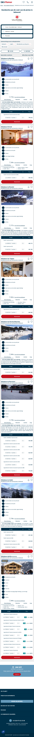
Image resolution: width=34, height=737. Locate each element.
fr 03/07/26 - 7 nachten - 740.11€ (11, 117)
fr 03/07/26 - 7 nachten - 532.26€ (11, 372)
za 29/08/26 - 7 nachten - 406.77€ (11, 243)
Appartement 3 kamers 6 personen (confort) (11, 632)
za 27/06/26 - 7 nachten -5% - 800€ (9, 617)
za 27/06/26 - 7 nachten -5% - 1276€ (9, 641)
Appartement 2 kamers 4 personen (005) (11, 544)
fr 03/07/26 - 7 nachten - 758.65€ (11, 471)
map (31, 99)
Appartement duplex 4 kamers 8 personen (11, 644)
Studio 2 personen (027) (7, 240)
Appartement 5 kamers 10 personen (10, 650)
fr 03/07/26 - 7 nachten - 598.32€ (11, 547)
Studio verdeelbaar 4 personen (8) (9, 437)
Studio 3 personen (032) (7, 532)
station (25, 99)
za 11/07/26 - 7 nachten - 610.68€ (11, 464)
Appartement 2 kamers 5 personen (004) (11, 449)
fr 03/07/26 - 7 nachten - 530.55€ (11, 541)
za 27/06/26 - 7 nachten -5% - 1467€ (9, 653)
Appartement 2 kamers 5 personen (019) (11, 461)
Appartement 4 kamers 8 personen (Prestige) (12, 638)
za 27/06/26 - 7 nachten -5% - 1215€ (9, 647)
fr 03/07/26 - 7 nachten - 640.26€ (11, 312)
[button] (3, 732)
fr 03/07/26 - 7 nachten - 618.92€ (11, 452)
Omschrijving (7, 99)
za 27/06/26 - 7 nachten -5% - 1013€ (9, 623)
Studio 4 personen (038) (7, 538)
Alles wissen (4, 46)
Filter (10, 51)
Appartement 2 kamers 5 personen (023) (11, 443)
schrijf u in (17, 674)
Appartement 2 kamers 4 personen (9, 614)
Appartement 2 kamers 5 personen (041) (11, 455)
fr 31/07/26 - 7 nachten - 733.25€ (11, 446)
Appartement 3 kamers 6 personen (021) (11, 114)
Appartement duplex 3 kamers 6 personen (11, 626)
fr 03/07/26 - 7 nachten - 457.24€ (11, 535)
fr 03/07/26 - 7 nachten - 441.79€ (11, 249)
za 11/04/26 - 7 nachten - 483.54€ (11, 177)
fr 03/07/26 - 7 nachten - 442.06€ (11, 440)
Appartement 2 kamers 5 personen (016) (11, 369)
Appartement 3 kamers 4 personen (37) (10, 309)
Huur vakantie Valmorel (9, 5)
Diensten (18, 99)
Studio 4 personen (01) (7, 246)
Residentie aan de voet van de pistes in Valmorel (12, 60)
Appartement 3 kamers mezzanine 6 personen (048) (13, 467)
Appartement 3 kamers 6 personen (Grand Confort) (13, 620)
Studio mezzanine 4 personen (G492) (10, 174)
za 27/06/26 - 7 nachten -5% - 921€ (9, 629)
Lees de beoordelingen (20, 97)
